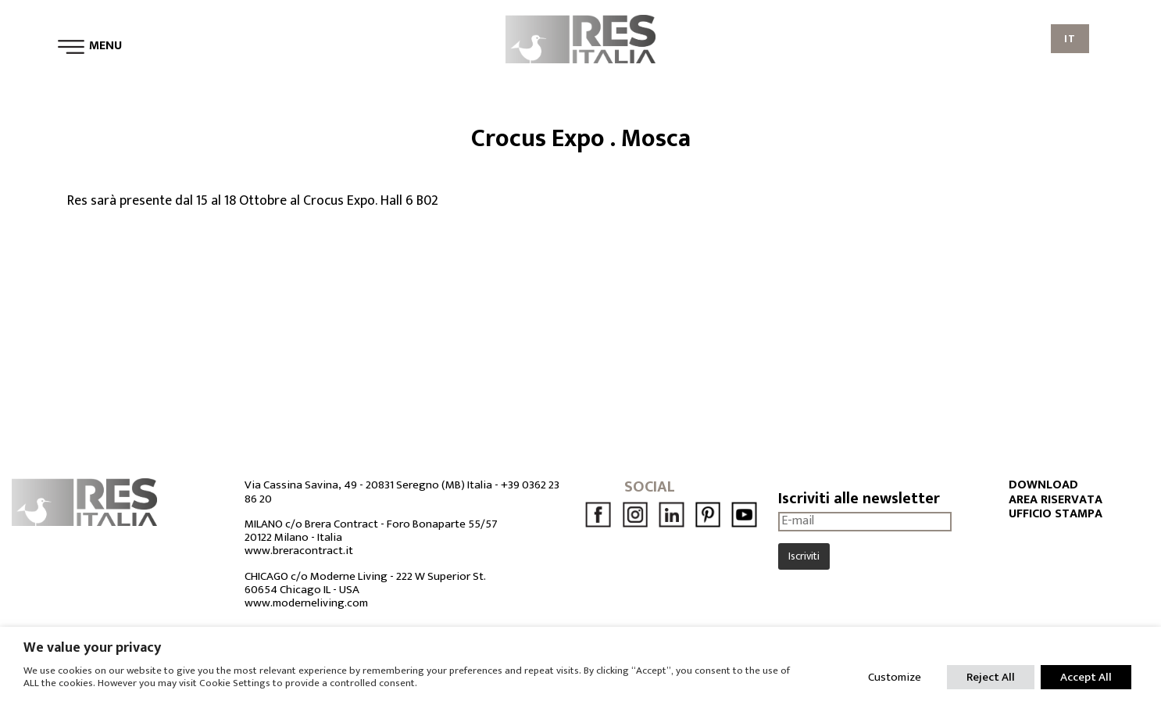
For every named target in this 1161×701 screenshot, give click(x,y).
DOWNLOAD (1043, 485)
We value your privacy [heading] (92, 647)
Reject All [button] (990, 677)
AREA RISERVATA (1055, 500)
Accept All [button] (1086, 677)
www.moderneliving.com (306, 603)
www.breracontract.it (299, 550)
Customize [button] (894, 677)
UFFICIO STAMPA (1055, 514)
